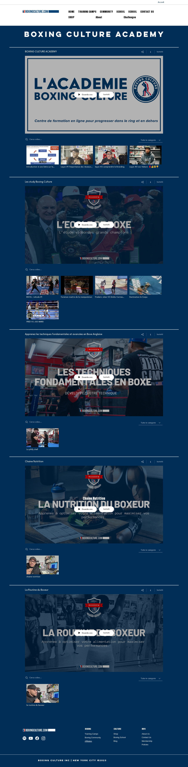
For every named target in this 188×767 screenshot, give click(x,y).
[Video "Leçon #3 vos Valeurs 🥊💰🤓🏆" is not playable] (145, 157)
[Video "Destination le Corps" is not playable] (145, 287)
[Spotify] (24, 738)
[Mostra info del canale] (151, 52)
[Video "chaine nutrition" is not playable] (42, 566)
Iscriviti (160, 52)
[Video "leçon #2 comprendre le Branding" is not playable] (111, 157)
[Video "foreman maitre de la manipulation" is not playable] (77, 287)
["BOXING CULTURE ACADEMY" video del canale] (94, 159)
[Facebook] (37, 738)
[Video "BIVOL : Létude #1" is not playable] (42, 287)
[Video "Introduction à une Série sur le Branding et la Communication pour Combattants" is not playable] (42, 157)
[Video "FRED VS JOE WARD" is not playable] (42, 311)
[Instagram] (43, 738)
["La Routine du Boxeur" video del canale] (94, 696)
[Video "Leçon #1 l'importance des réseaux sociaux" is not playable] (77, 157)
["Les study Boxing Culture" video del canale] (94, 300)
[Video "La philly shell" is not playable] (42, 439)
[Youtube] (30, 738)
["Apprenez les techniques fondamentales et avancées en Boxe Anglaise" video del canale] (94, 440)
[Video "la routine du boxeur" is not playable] (42, 695)
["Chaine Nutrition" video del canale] (94, 568)
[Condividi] (143, 52)
